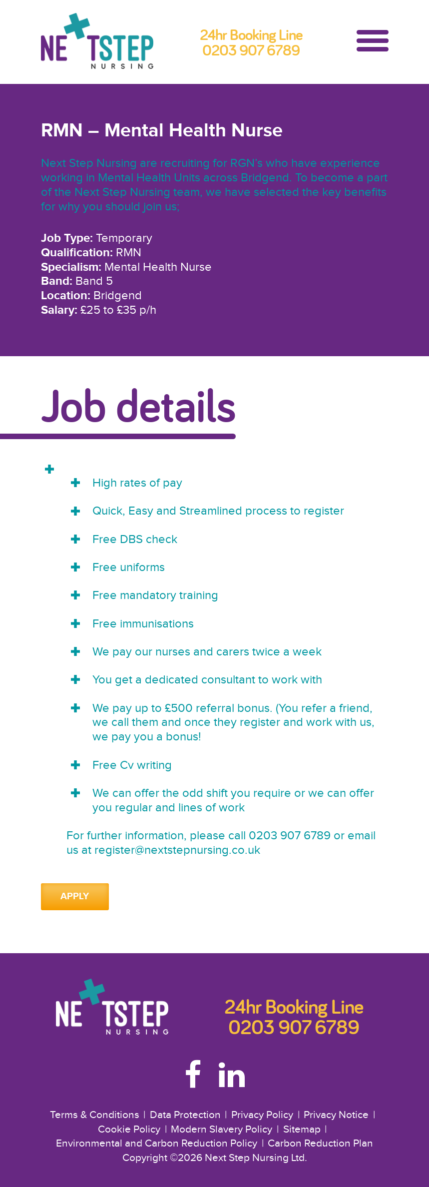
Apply (74, 896)
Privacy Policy (262, 1115)
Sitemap (302, 1130)
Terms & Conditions (94, 1115)
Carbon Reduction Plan (320, 1144)
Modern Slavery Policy (221, 1130)
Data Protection (185, 1115)
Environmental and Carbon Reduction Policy (156, 1144)
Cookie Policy (129, 1130)
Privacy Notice (336, 1115)
